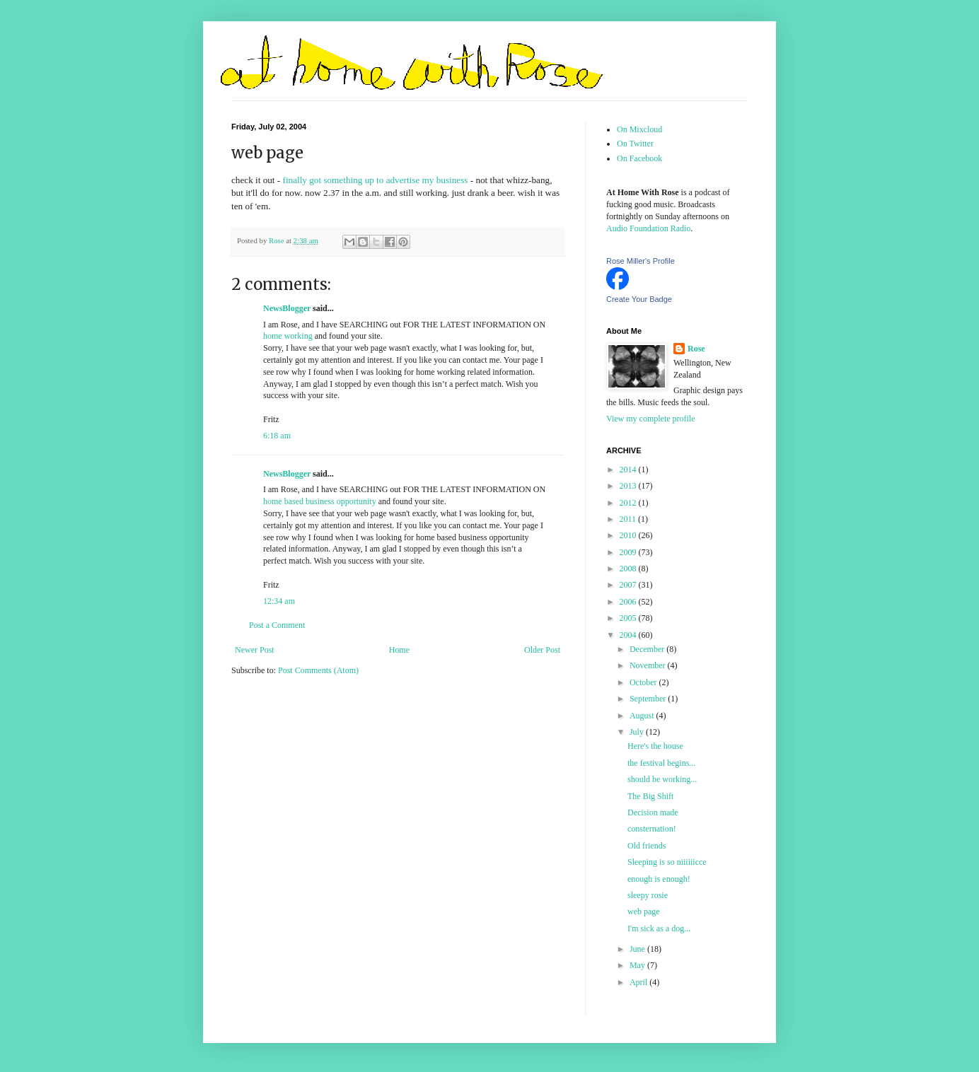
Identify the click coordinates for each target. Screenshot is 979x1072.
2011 (629, 519)
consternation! (651, 829)
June (638, 949)
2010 (629, 535)
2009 (629, 552)
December (648, 649)
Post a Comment (277, 625)
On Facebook (639, 158)
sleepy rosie (647, 895)
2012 (629, 503)
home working (288, 336)
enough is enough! (658, 879)
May (638, 965)
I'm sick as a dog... (658, 928)
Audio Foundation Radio (648, 228)
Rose (696, 349)
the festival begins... (661, 763)
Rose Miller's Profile (640, 261)
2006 (629, 602)
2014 (629, 469)
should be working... (662, 779)
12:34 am (279, 601)
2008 (629, 568)
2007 (629, 585)
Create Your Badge (639, 299)
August (643, 716)
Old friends (646, 846)
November (649, 665)
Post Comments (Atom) (318, 670)
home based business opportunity (319, 501)
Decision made (652, 812)
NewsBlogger (287, 308)
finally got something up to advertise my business (375, 180)
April (639, 982)
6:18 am (277, 436)
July (638, 732)
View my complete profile (650, 419)
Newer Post (254, 650)
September (649, 699)
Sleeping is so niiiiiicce (667, 862)
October (644, 682)
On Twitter (635, 143)
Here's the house (655, 746)
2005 (629, 618)
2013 (629, 486)
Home (399, 650)
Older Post (542, 650)
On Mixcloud (639, 129)
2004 (629, 635)
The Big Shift (650, 796)
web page (643, 911)
